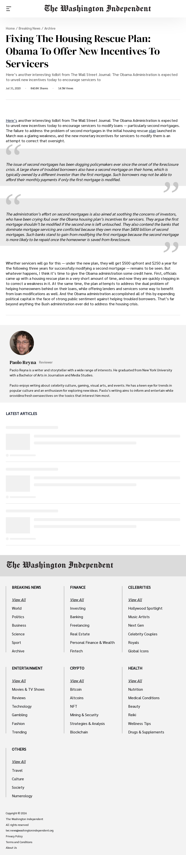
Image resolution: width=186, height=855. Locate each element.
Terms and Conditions (19, 842)
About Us (11, 847)
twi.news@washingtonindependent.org (30, 830)
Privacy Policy (14, 836)
